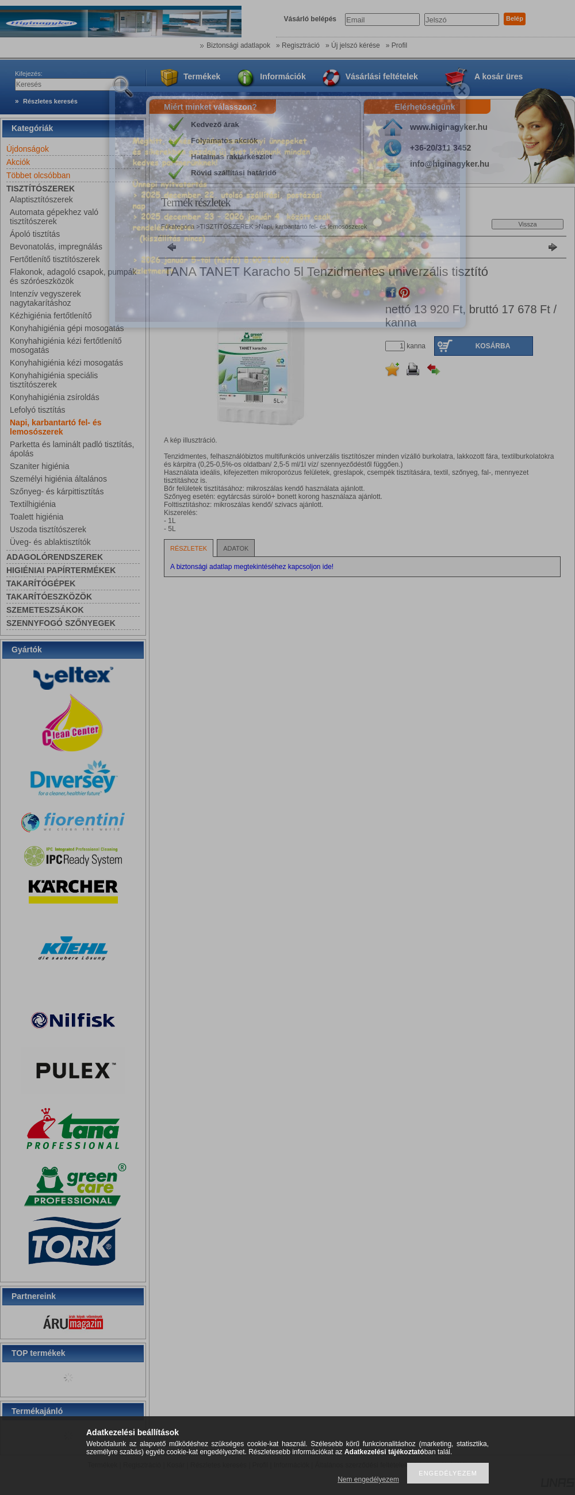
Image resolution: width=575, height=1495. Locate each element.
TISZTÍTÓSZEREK (227, 226)
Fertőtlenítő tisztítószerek (54, 259)
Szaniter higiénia (40, 466)
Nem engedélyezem (368, 1479)
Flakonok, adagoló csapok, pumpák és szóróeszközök (73, 276)
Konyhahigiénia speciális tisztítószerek (54, 380)
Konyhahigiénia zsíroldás (54, 397)
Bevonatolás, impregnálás (56, 246)
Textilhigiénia (33, 504)
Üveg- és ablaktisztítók (50, 542)
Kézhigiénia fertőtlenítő (50, 315)
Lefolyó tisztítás (38, 409)
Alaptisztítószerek (41, 199)
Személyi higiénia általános (58, 478)
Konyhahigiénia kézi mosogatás (66, 362)
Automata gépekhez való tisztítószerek (54, 216)
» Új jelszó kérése (352, 45)
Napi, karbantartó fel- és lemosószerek (56, 427)
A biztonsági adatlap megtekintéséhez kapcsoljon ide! (252, 567)
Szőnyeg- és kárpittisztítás (56, 491)
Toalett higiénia (36, 516)
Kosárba (493, 346)
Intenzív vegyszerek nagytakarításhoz (45, 298)
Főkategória (177, 226)
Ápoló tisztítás (35, 234)
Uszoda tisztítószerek (48, 529)
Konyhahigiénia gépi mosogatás (67, 328)
